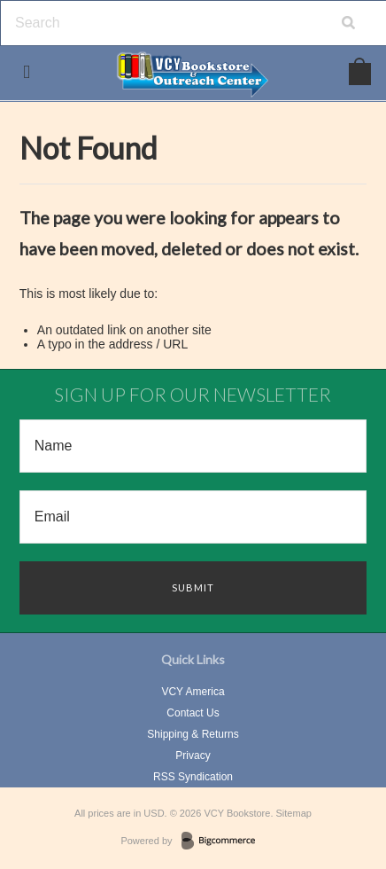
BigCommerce (223, 841)
